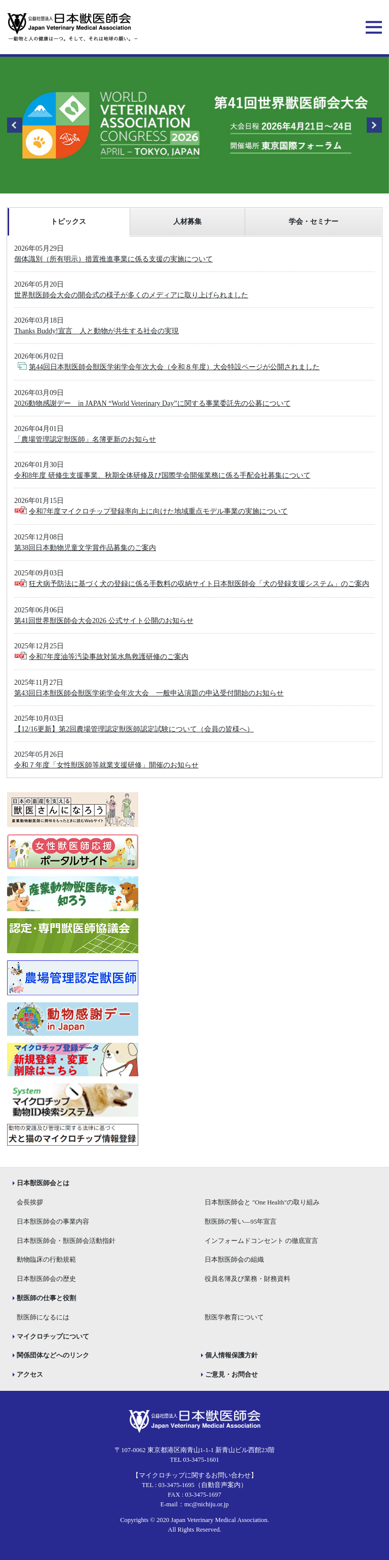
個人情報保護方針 (231, 1355)
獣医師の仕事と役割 (46, 1298)
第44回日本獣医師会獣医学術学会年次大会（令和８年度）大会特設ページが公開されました (174, 367)
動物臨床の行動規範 (46, 1259)
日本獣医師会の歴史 (46, 1278)
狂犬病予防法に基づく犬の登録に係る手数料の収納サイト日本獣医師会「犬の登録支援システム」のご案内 (199, 584)
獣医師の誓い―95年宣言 (241, 1221)
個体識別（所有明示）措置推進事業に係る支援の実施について (113, 259)
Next (374, 125)
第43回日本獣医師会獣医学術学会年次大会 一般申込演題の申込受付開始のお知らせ (149, 693)
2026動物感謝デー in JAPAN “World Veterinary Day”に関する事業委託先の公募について (152, 403)
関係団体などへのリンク (53, 1355)
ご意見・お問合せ (231, 1374)
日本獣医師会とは (43, 1183)
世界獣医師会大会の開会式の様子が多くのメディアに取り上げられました (131, 295)
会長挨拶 (30, 1202)
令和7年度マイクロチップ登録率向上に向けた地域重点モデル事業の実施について (158, 511)
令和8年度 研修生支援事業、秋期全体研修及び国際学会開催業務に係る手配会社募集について (162, 475)
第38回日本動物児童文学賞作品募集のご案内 (85, 548)
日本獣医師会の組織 (234, 1259)
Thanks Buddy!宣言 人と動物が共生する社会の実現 (96, 331)
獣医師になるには (43, 1317)
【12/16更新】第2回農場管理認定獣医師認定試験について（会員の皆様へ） (134, 729)
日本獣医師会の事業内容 (53, 1221)
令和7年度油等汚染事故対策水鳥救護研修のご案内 (108, 656)
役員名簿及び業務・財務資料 (247, 1278)
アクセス (30, 1374)
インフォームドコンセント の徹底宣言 (261, 1240)
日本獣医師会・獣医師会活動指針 (66, 1240)
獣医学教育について (234, 1317)
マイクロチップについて (53, 1336)
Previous (14, 125)
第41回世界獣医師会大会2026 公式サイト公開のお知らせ (103, 621)
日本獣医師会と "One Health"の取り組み (262, 1202)
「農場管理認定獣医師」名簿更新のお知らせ (85, 439)
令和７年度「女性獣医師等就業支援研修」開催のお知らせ (106, 765)
